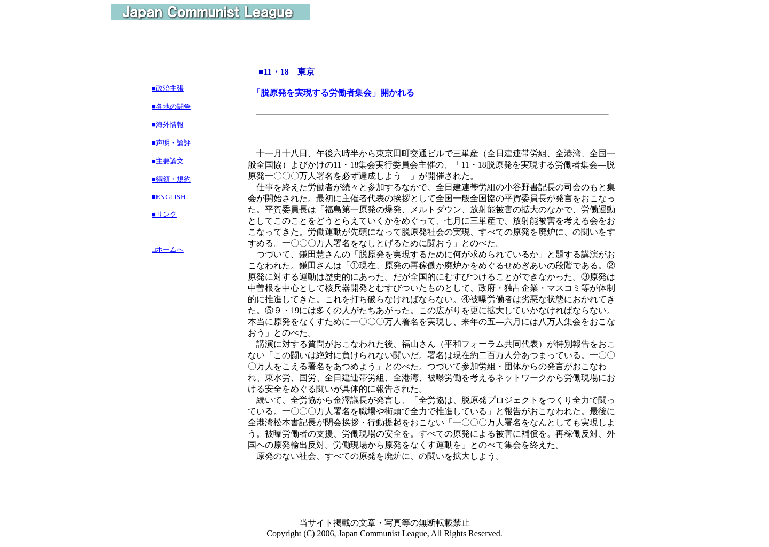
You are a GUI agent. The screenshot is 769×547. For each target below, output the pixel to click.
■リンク (164, 214)
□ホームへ (168, 249)
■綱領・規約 (171, 179)
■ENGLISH (168, 197)
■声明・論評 (171, 143)
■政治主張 (168, 88)
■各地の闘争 (171, 106)
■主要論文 (168, 161)
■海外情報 (168, 125)
